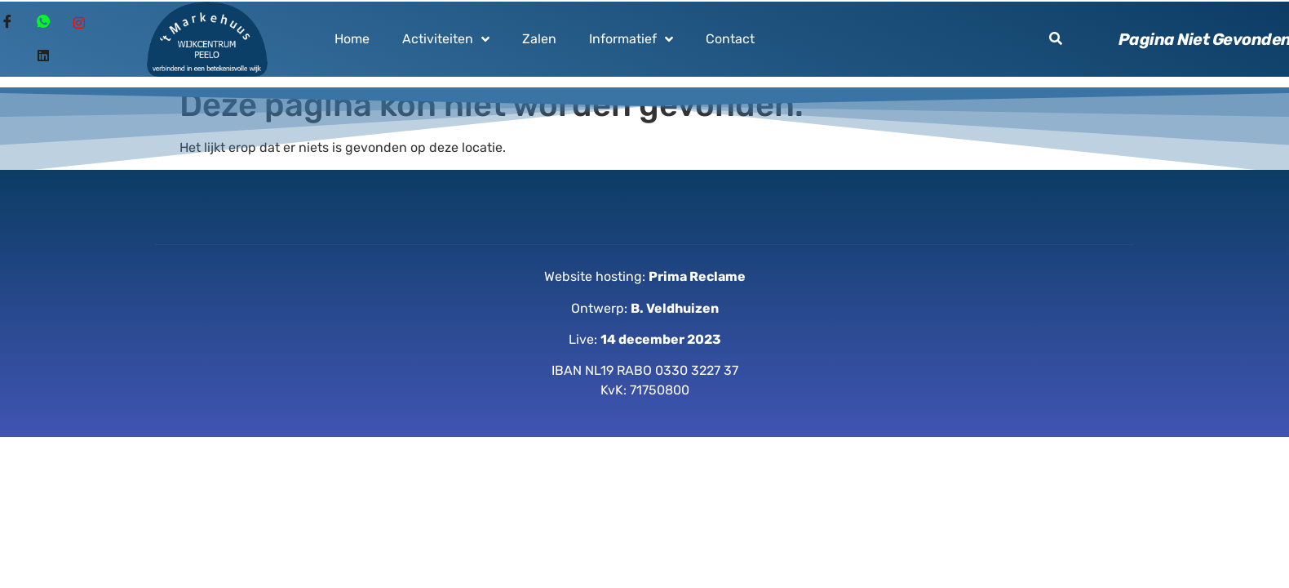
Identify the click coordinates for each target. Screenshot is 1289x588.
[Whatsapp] (43, 23)
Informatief (631, 39)
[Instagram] (79, 23)
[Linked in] (43, 55)
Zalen (539, 39)
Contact (730, 39)
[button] (1055, 38)
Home (352, 39)
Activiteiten (445, 39)
